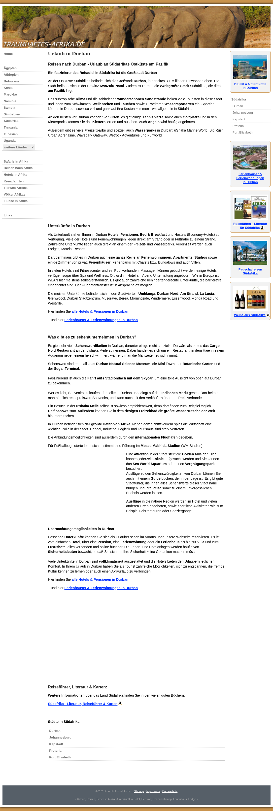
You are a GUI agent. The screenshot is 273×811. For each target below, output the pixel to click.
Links (8, 215)
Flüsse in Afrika (16, 201)
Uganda (10, 140)
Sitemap (139, 791)
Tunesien (11, 134)
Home (8, 54)
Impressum (153, 791)
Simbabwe (12, 114)
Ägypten (10, 68)
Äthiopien (11, 74)
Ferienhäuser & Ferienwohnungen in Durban (101, 320)
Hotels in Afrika (15, 174)
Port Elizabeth (60, 757)
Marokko (10, 94)
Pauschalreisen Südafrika (250, 269)
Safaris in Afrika (16, 161)
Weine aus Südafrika (250, 313)
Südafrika (11, 121)
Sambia (9, 107)
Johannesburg (60, 737)
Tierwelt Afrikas (16, 188)
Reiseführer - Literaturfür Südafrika (250, 224)
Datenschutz (169, 791)
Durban (55, 731)
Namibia (10, 101)
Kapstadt (56, 744)
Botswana (11, 81)
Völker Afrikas (14, 194)
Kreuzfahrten (14, 181)
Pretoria (55, 750)
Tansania (10, 127)
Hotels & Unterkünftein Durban (250, 84)
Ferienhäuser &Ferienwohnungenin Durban (250, 176)
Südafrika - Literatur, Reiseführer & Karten (82, 704)
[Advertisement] (136, 176)
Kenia (8, 88)
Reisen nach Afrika (18, 168)
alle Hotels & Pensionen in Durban (100, 311)
